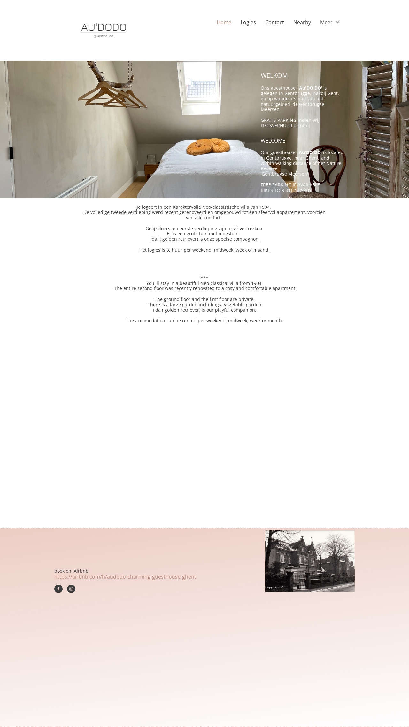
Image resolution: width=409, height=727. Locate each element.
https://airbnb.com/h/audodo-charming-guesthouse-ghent (125, 576)
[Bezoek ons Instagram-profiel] (71, 589)
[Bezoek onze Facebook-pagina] (58, 589)
